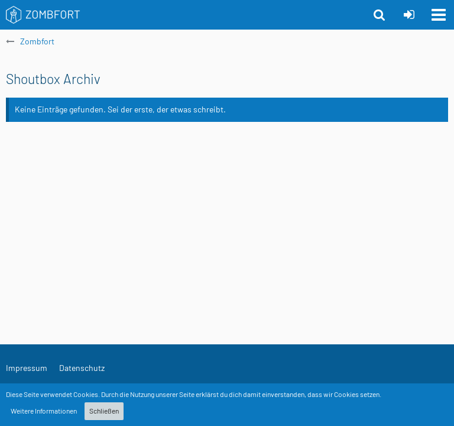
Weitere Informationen (44, 410)
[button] (438, 15)
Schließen (104, 410)
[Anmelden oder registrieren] (409, 15)
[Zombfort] (43, 15)
